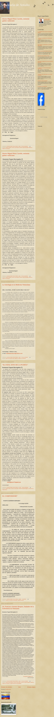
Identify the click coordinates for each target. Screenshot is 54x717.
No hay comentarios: (24, 146)
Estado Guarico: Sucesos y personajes (12, 488)
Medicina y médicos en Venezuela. (20, 358)
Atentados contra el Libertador (42, 80)
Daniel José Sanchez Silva (10, 358)
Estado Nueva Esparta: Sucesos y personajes (13, 682)
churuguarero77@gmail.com (14, 482)
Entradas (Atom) (8, 689)
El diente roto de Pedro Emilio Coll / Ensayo (45, 51)
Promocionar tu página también (42, 106)
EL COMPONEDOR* (9, 496)
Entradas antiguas (31, 687)
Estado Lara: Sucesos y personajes (11, 600)
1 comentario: (24, 599)
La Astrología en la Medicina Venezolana (16, 285)
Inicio (19, 687)
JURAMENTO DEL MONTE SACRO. (44, 55)
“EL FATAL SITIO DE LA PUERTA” (15, 365)
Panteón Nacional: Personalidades (15, 683)
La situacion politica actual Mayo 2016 (47, 19)
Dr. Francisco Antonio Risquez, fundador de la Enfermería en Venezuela (18, 607)
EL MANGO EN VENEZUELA (42, 86)
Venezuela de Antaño (15, 5)
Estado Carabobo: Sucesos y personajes (12, 147)
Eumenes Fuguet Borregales (23, 147)
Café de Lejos (41, 18)
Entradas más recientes (6, 687)
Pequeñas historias (21, 600)
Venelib (39, 92)
